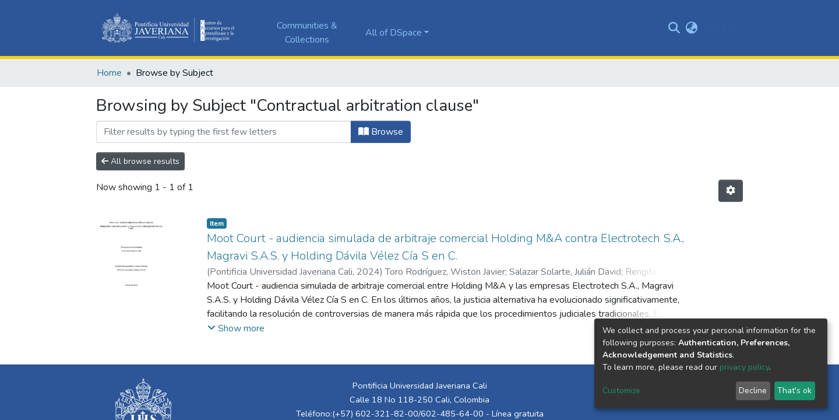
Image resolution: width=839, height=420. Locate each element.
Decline (753, 390)
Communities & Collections (307, 32)
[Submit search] (674, 28)
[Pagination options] (730, 191)
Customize (621, 390)
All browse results (140, 161)
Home (109, 72)
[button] (691, 28)
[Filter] (223, 132)
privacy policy (744, 367)
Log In (716, 28)
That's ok (794, 390)
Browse (380, 131)
